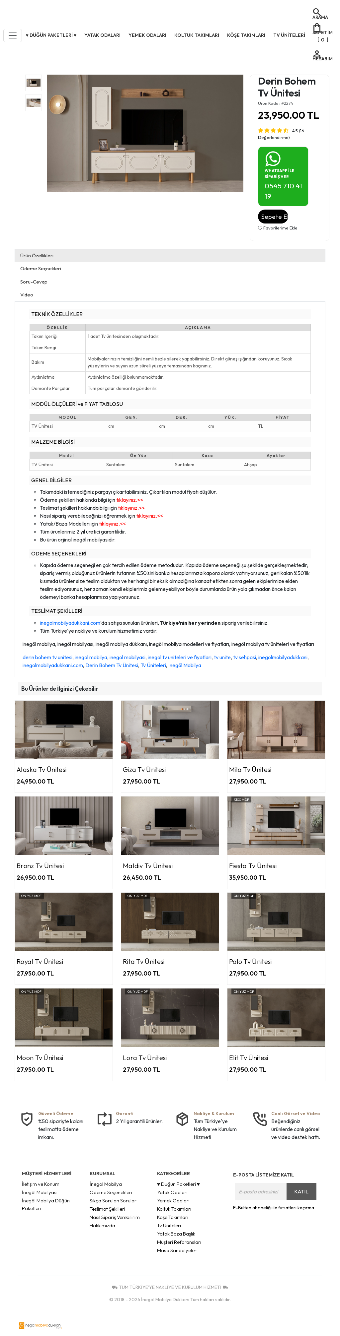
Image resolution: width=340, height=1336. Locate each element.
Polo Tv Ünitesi (250, 961)
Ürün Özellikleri (36, 255)
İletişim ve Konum (40, 1184)
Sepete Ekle (274, 217)
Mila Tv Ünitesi (250, 769)
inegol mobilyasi (127, 657)
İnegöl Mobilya (184, 665)
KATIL (301, 1191)
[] (322, 33)
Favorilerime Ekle (278, 227)
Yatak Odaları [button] (102, 35)
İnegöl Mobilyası (39, 1192)
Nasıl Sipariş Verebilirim (115, 1217)
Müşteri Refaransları (179, 1242)
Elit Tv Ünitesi (248, 1057)
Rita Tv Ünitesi (144, 961)
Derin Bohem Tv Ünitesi (111, 665)
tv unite (222, 657)
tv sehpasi (244, 657)
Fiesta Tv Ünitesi (253, 865)
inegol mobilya (91, 657)
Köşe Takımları (172, 1217)
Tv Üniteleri (153, 665)
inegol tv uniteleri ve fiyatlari (180, 657)
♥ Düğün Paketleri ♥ (178, 1184)
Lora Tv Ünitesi (145, 1057)
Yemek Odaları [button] (147, 35)
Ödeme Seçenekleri (111, 1192)
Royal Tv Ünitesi (40, 961)
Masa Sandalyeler (177, 1250)
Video (26, 294)
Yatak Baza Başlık (176, 1234)
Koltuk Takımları (174, 1209)
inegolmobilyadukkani (282, 657)
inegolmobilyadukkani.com (70, 622)
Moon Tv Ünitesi (40, 1057)
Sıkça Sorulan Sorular (113, 1200)
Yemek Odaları (173, 1200)
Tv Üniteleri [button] (289, 35)
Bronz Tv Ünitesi (40, 865)
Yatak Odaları (172, 1192)
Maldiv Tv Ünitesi (148, 865)
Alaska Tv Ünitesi (41, 769)
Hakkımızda (102, 1225)
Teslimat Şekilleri (107, 1209)
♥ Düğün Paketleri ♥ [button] (51, 35)
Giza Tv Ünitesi (144, 769)
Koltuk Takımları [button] (196, 35)
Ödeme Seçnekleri (40, 268)
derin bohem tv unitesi (47, 657)
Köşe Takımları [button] (246, 35)
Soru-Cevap (33, 282)
